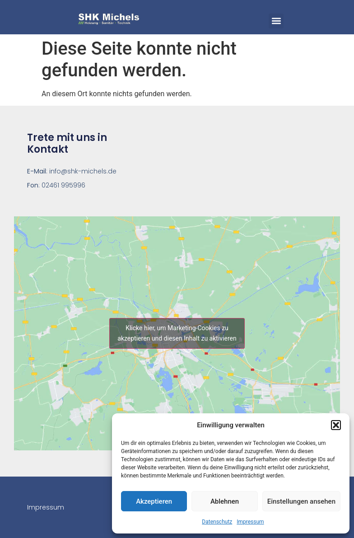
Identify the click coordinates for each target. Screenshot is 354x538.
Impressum (250, 522)
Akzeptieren (154, 501)
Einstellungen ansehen (301, 501)
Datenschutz (217, 522)
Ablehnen (224, 501)
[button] (335, 425)
